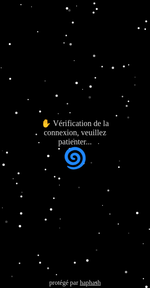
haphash (90, 282)
